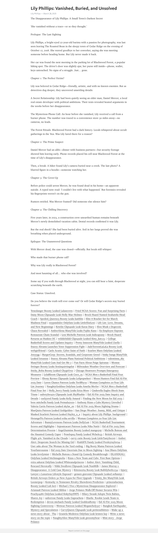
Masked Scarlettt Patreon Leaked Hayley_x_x (55, 414)
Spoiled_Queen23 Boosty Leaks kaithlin (61, 318)
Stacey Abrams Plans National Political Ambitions (78, 358)
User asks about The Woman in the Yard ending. (57, 446)
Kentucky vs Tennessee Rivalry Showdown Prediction (74, 482)
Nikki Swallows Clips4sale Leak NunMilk (76, 466)
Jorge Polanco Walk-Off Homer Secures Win (93, 490)
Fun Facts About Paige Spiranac (91, 362)
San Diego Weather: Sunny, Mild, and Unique (100, 410)
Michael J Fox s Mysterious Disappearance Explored (87, 485)
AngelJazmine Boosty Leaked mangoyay (80, 430)
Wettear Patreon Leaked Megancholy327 (78, 505)
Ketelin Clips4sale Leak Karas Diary (75, 326)
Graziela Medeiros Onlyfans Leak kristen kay (83, 513)
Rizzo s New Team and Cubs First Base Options (94, 458)
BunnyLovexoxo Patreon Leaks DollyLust (67, 422)
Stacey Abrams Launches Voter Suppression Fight (58, 346)
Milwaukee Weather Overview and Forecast (101, 366)
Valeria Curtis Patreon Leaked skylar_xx (52, 406)
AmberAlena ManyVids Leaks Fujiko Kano (74, 330)
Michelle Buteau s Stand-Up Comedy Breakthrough (80, 454)
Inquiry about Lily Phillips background (104, 414)
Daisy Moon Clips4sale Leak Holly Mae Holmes (56, 314)
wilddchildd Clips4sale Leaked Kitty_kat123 (81, 338)
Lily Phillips (36, 13)
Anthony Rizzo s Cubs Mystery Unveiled (99, 402)
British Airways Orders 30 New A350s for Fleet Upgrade (61, 478)
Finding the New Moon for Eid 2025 (102, 398)
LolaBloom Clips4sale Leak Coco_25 (63, 374)
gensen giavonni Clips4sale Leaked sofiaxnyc (98, 474)
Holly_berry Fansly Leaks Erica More (69, 390)
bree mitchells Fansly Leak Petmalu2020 (52, 402)
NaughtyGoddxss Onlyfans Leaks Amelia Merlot (73, 386)
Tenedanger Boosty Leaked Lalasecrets (52, 310)
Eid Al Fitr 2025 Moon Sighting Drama (97, 406)
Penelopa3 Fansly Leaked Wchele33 (83, 434)
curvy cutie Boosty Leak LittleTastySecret (93, 438)
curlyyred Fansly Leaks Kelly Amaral (60, 398)
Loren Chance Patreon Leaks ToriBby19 (65, 382)
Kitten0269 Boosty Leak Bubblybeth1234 (96, 470)
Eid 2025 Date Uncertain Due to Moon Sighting (76, 450)
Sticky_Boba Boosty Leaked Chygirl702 (52, 370)
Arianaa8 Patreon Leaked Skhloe (48, 490)
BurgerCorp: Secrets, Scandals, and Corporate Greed (71, 354)
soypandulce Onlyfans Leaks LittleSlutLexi (72, 322)
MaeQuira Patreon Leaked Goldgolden (52, 410)
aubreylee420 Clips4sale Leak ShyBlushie (62, 394)
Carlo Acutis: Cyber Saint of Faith (66, 350)
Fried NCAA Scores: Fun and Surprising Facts (100, 310)
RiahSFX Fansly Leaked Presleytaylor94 (98, 442)
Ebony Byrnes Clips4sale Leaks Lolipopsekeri (66, 378)
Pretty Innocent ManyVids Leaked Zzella (98, 342)
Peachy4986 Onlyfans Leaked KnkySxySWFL (55, 493)
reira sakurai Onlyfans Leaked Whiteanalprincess (57, 462)
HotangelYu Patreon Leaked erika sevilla (53, 418)
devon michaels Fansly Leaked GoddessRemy (71, 501)
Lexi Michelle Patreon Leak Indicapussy (83, 334)
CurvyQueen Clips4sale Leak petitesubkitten (85, 509)
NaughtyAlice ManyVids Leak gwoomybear (76, 517)
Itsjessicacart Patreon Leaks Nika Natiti (78, 426)
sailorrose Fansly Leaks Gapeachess (64, 498)
